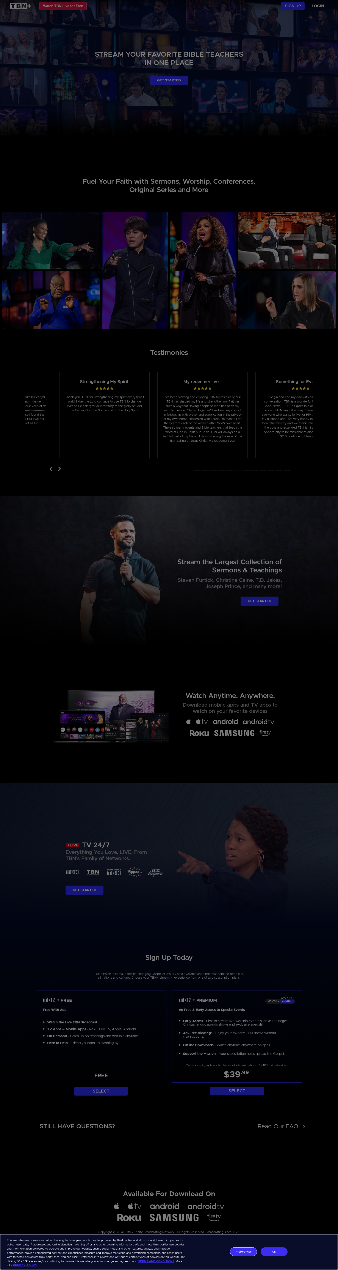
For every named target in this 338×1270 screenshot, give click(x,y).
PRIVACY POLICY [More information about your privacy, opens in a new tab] (25, 1265)
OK (274, 1251)
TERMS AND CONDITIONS (156, 1261)
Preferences (244, 1251)
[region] (169, 1252)
